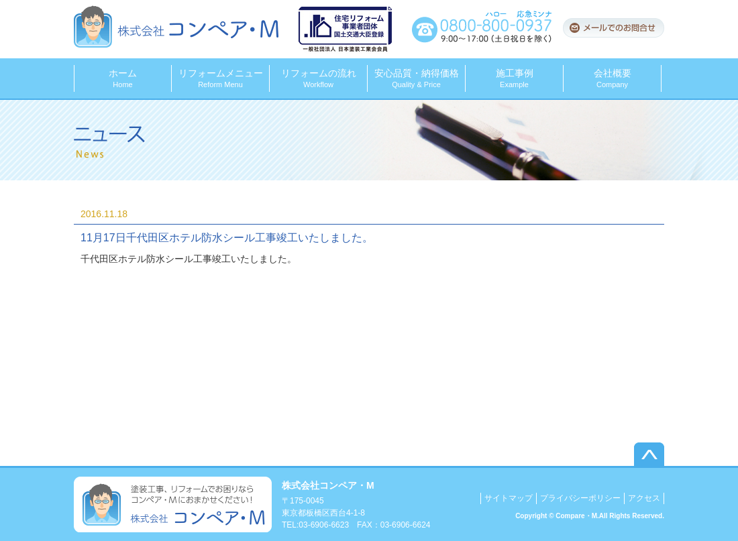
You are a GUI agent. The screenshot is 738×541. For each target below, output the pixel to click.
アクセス (644, 498)
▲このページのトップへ (649, 454)
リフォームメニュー (220, 78)
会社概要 (612, 78)
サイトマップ (508, 498)
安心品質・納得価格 (416, 78)
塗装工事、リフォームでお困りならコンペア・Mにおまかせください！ (173, 504)
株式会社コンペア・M (176, 26)
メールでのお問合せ (613, 28)
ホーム (122, 78)
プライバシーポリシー (580, 498)
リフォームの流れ (318, 78)
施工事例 (514, 78)
